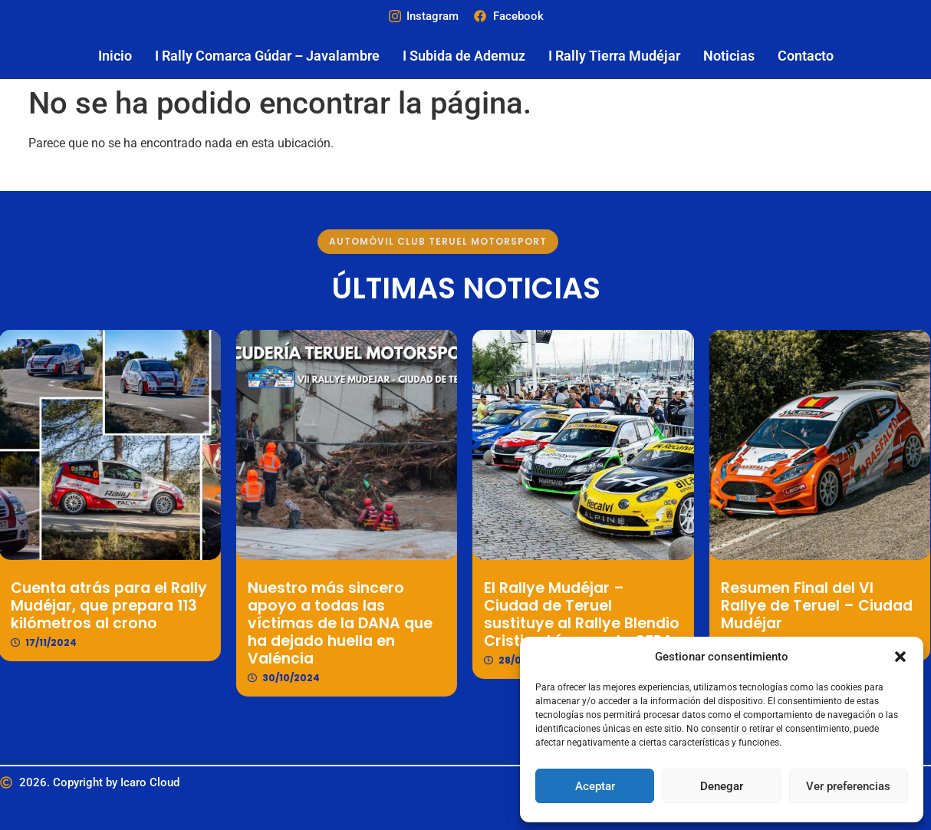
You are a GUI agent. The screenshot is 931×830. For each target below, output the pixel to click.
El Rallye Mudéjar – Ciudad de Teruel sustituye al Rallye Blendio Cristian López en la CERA (562, 614)
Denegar (721, 786)
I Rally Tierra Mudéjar (614, 56)
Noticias (729, 56)
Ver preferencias (848, 786)
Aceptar (595, 786)
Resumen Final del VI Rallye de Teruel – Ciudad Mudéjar (797, 606)
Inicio (115, 56)
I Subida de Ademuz (464, 56)
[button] (900, 656)
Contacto (806, 56)
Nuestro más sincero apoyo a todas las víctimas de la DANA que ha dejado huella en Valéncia (321, 623)
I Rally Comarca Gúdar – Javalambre (267, 56)
